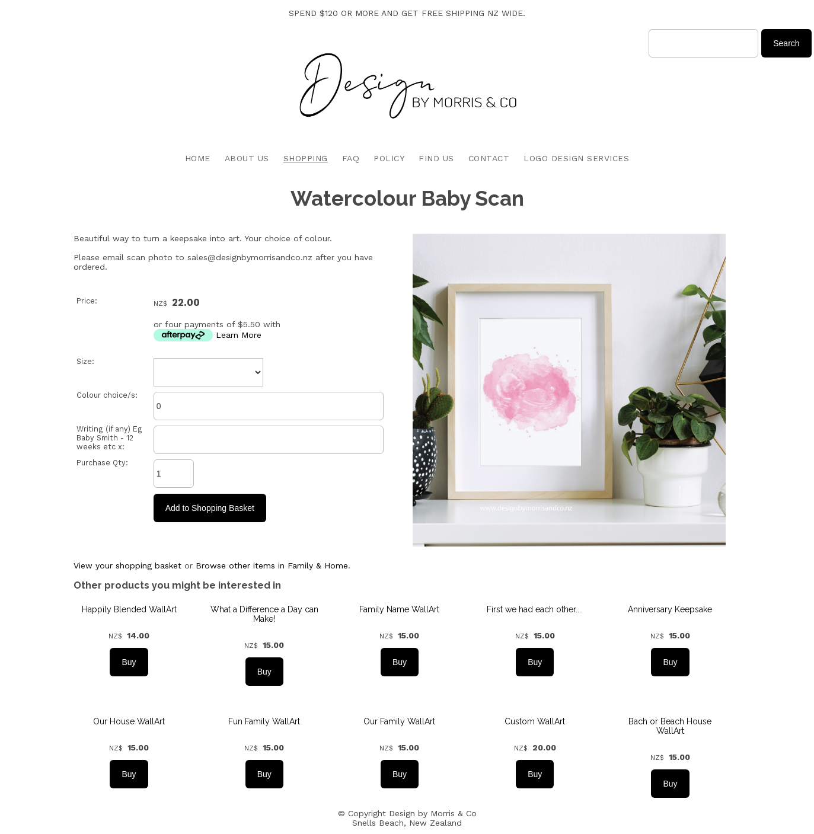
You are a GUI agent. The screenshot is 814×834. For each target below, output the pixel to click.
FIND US (436, 158)
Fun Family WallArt (264, 721)
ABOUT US (247, 158)
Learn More (238, 335)
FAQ (351, 158)
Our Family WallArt (399, 721)
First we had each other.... (535, 609)
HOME (197, 158)
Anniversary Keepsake (670, 609)
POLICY (389, 158)
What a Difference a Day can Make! (264, 614)
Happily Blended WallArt (129, 609)
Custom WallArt (535, 721)
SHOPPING (305, 158)
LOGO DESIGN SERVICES (576, 158)
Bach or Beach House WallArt (669, 726)
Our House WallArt (129, 721)
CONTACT (489, 158)
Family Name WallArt (399, 609)
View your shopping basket (127, 565)
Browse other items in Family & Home (272, 565)
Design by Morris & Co (433, 813)
